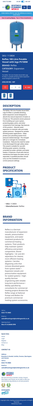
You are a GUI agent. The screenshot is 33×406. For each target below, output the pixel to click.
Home (3, 336)
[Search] (29, 7)
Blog (2, 345)
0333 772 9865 (7, 1)
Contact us (4, 343)
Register (3, 340)
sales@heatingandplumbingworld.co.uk (15, 319)
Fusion (20, 404)
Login (3, 338)
